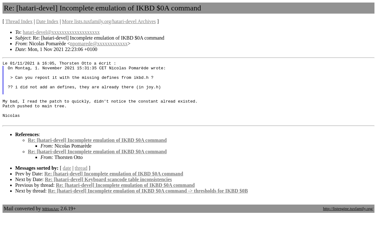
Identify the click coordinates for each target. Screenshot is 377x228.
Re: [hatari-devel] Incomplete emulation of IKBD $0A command (97, 152)
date (67, 180)
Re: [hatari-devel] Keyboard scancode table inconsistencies (108, 191)
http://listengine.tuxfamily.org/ (348, 220)
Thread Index (19, 21)
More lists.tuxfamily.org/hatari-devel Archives (109, 21)
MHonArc (50, 221)
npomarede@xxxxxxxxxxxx (99, 43)
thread (81, 180)
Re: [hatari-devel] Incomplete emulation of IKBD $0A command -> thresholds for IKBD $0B (148, 203)
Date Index (47, 21)
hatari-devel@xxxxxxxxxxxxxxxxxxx (61, 32)
